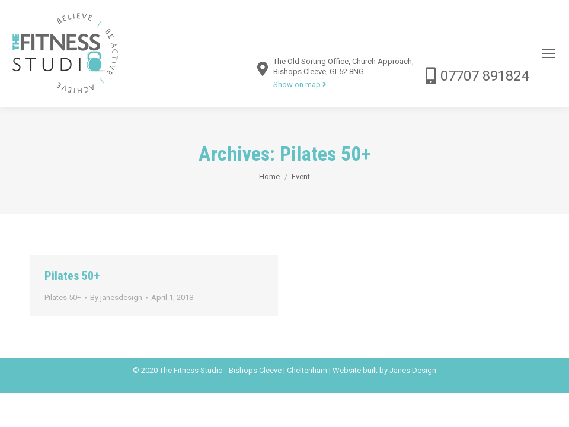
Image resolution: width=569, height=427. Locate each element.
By (116, 297)
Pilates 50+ (72, 276)
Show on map (300, 84)
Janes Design (412, 370)
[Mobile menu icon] (549, 53)
